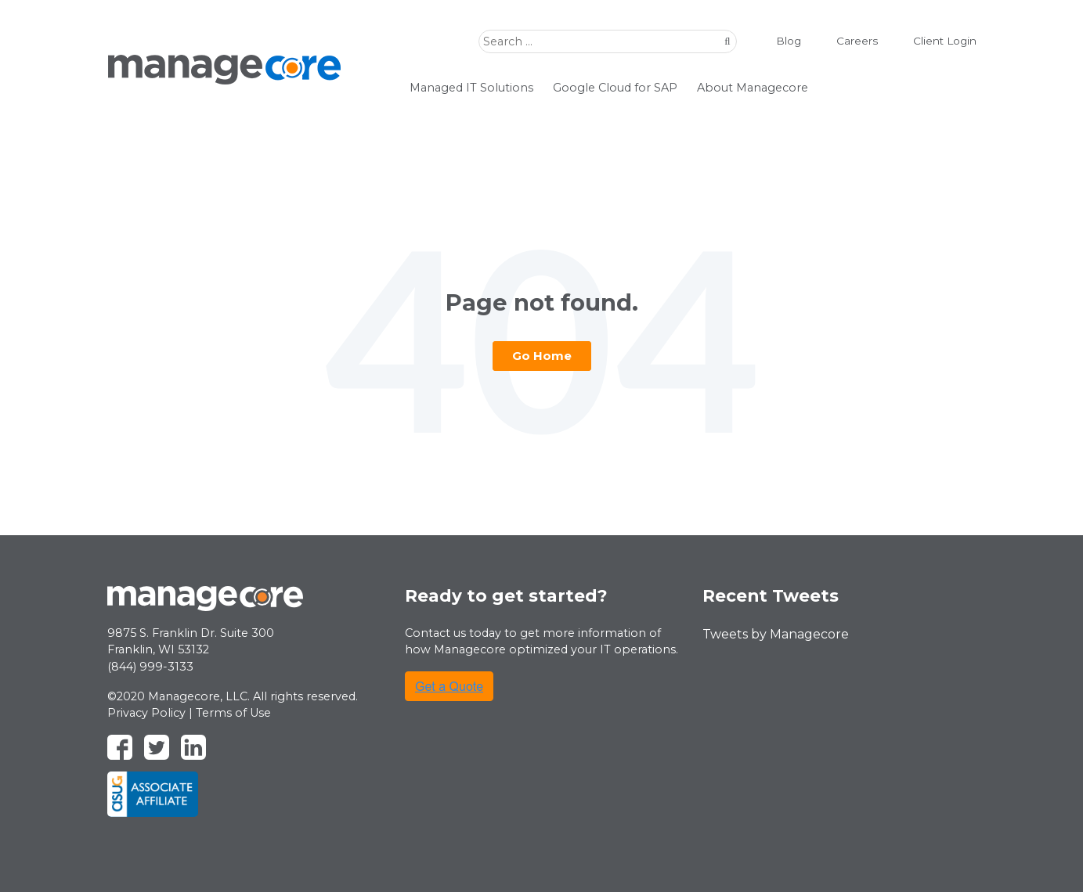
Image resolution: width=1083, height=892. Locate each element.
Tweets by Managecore (775, 634)
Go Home (542, 355)
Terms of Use (233, 713)
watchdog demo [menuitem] (902, 86)
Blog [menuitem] (778, 41)
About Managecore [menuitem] (752, 88)
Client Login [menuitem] (935, 41)
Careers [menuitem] (847, 41)
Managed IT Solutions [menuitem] (471, 88)
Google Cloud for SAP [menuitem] (615, 88)
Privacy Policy (146, 713)
